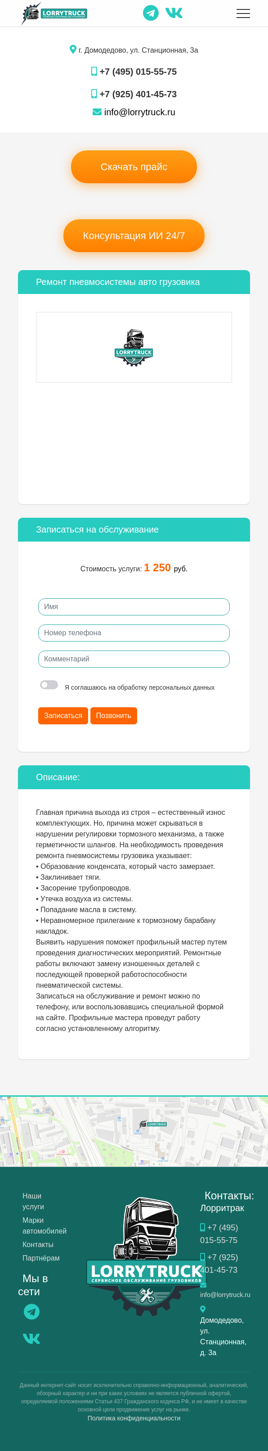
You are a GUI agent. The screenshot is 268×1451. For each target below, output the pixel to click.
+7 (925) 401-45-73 (134, 94)
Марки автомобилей (44, 1225)
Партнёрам (41, 1258)
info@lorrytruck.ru (134, 112)
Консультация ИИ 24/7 (134, 235)
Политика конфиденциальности (134, 1416)
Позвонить (113, 715)
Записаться (63, 715)
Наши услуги (33, 1201)
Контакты (38, 1244)
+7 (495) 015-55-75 (134, 72)
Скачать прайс (134, 166)
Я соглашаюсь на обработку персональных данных (127, 687)
